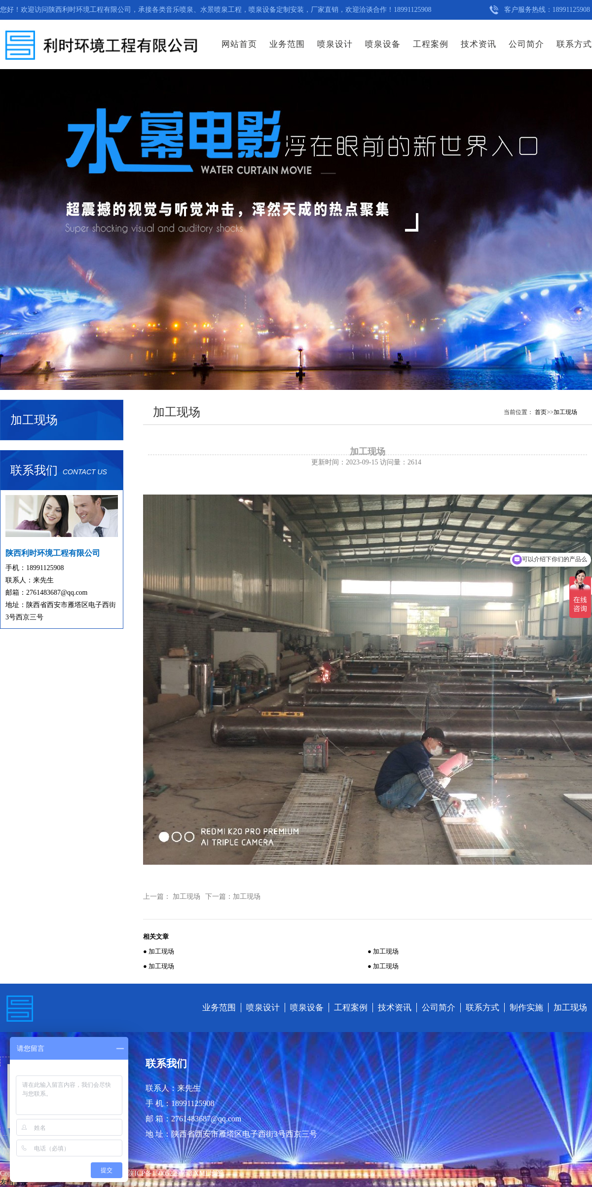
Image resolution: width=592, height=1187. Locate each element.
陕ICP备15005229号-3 (160, 1173)
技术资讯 (478, 44)
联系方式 (574, 44)
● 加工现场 (158, 951)
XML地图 (208, 1173)
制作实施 (526, 1007)
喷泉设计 (335, 44)
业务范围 (287, 44)
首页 (541, 412)
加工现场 (565, 412)
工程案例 (430, 44)
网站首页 (239, 44)
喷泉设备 (383, 44)
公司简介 (526, 44)
